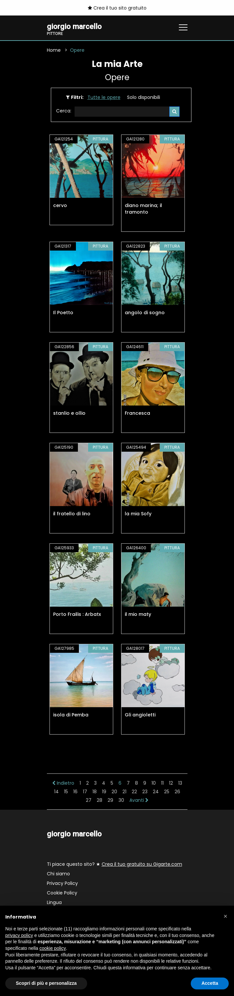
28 (99, 800)
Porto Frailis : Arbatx (77, 614)
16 (75, 791)
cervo (60, 205)
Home (54, 50)
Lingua (54, 902)
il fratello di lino (71, 513)
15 (66, 791)
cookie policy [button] (53, 948)
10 (153, 783)
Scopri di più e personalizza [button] (46, 983)
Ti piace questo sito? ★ (114, 864)
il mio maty (138, 614)
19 (104, 791)
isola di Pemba (70, 714)
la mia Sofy (138, 513)
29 (110, 800)
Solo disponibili (143, 97)
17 (85, 791)
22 (134, 791)
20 (114, 791)
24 (156, 791)
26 (177, 791)
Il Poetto (63, 312)
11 (162, 783)
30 (121, 800)
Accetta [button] (209, 983)
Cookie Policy (62, 893)
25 (166, 791)
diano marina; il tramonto (143, 208)
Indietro (63, 783)
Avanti (139, 800)
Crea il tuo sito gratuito (117, 8)
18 (94, 791)
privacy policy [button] (19, 935)
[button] (225, 916)
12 (171, 783)
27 (88, 800)
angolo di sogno (145, 312)
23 (145, 791)
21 (124, 791)
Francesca (137, 413)
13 (180, 783)
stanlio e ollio (69, 413)
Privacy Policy (62, 883)
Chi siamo (58, 873)
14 (56, 791)
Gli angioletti (140, 714)
